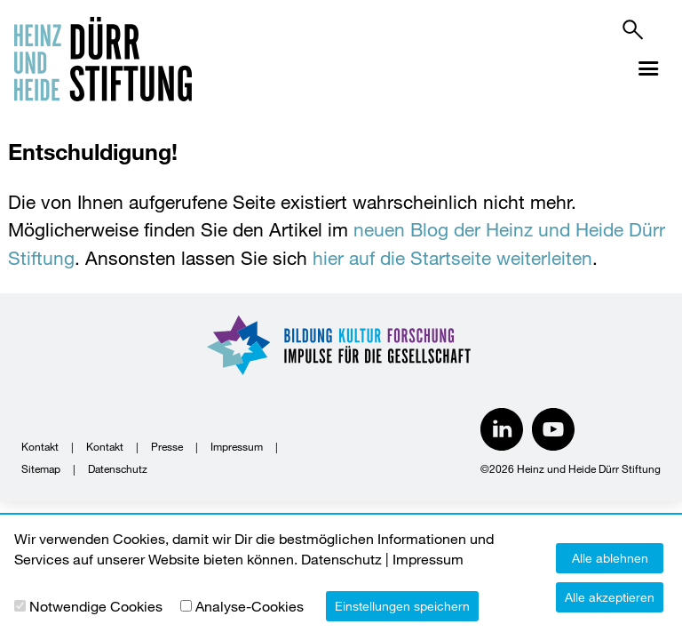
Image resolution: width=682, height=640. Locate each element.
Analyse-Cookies (249, 605)
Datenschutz (117, 468)
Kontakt (40, 446)
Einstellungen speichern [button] (402, 605)
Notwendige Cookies (96, 605)
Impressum (236, 446)
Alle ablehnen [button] (610, 557)
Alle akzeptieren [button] (609, 596)
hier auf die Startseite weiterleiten (452, 257)
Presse (167, 446)
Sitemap (40, 468)
